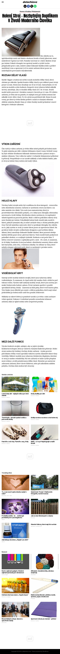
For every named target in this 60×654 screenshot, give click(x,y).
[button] (3, 2)
